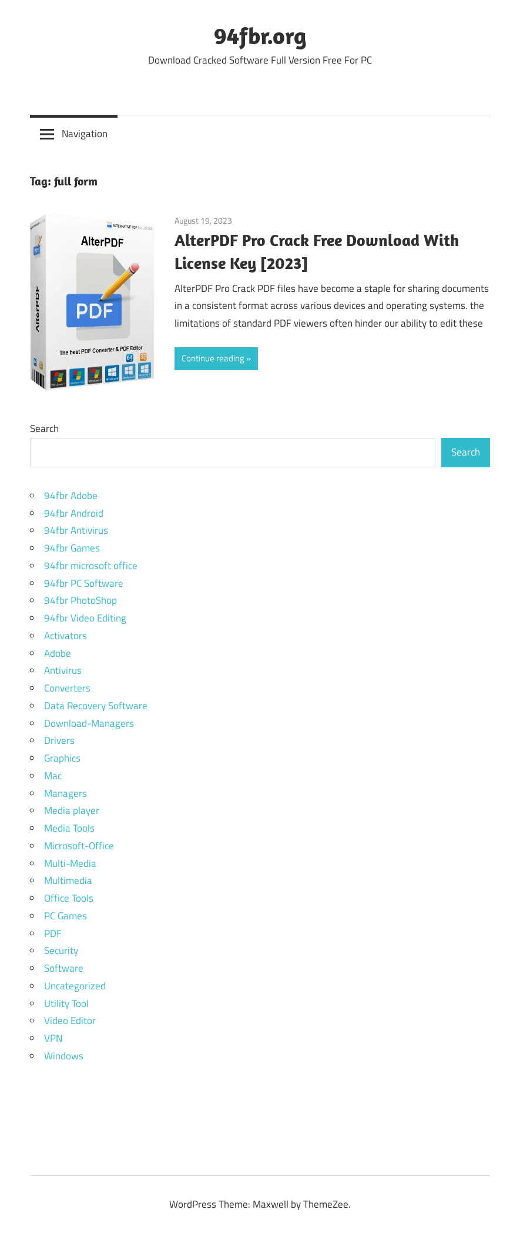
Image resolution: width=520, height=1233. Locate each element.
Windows (63, 1055)
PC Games (65, 915)
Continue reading (213, 358)
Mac (53, 775)
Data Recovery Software (95, 705)
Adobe (57, 653)
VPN (53, 1038)
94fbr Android (73, 513)
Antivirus (63, 670)
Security (61, 950)
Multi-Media (70, 863)
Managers (65, 793)
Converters (67, 688)
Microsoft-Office (79, 845)
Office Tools (68, 898)
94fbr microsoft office (90, 565)
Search (44, 428)
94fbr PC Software (83, 583)
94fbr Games (72, 548)
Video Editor (70, 1020)
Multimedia (68, 880)
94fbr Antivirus (76, 530)
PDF (53, 933)
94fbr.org (260, 35)
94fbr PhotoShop (80, 600)
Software (63, 968)
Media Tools (69, 828)
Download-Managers (89, 723)
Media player (71, 810)
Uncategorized (75, 985)
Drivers (59, 740)
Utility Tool (66, 1003)
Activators (65, 635)
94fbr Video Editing (85, 618)
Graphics (62, 758)
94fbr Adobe (71, 495)
